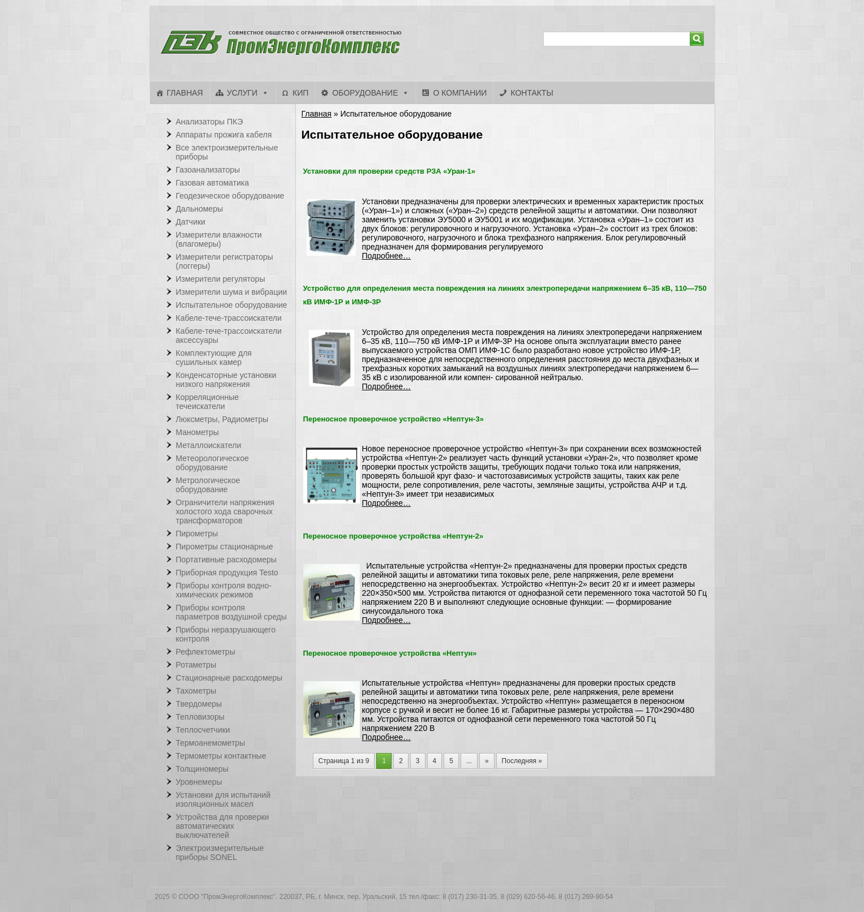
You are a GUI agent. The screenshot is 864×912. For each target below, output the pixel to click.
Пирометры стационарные (224, 546)
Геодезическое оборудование (230, 195)
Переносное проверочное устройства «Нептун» (390, 653)
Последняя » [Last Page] (522, 761)
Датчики (190, 221)
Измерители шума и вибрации (231, 291)
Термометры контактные (221, 755)
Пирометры (197, 533)
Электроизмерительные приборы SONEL (220, 853)
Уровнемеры (199, 781)
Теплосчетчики (203, 729)
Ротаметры (196, 664)
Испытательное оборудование (231, 304)
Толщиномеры (202, 768)
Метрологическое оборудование (208, 485)
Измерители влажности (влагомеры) (219, 239)
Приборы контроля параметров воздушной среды (231, 612)
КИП (300, 92)
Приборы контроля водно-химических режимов (224, 590)
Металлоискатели (209, 445)
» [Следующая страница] (487, 761)
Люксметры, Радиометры (222, 419)
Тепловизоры (200, 716)
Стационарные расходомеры (229, 677)
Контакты (531, 92)
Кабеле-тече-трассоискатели (229, 317)
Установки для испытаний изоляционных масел (223, 799)
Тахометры (196, 690)
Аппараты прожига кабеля (224, 134)
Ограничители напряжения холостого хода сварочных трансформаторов (225, 511)
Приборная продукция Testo (227, 572)
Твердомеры (199, 703)
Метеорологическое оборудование (212, 463)
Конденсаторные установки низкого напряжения (226, 380)
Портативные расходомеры (226, 559)
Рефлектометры (205, 651)
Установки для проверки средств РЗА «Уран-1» (389, 171)
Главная (185, 92)
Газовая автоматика (213, 182)
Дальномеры (199, 208)
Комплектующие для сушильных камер (214, 358)
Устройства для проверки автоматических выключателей (222, 826)
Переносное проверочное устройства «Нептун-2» (393, 536)
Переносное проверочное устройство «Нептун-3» (393, 419)
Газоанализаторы (208, 169)
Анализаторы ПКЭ (209, 121)
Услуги (242, 92)
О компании (460, 92)
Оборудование (365, 92)
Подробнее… (386, 255)
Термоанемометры (211, 742)
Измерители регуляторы (220, 278)
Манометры (197, 432)
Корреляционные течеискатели (207, 402)
